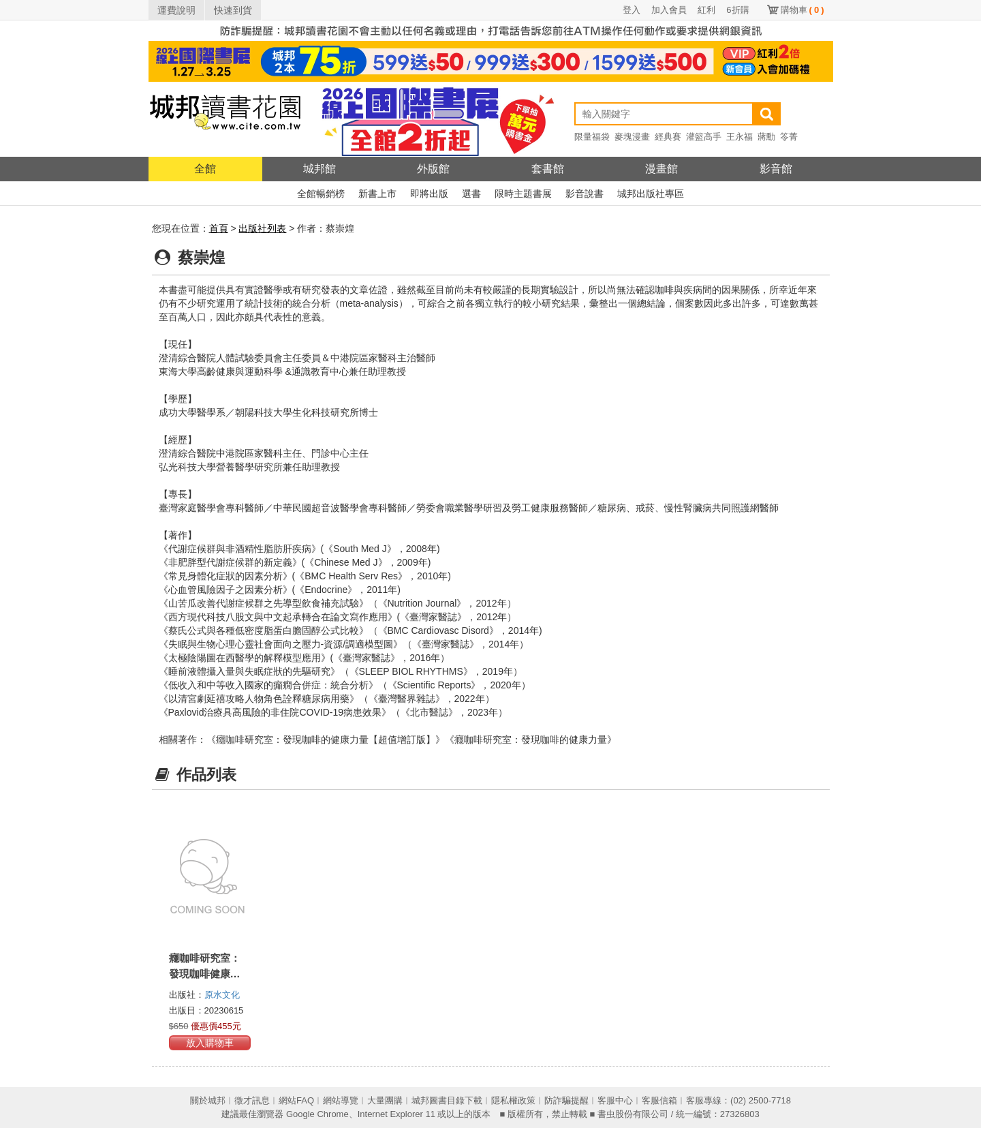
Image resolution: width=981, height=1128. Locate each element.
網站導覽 (340, 1100)
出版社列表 (262, 228)
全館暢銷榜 (321, 193)
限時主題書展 (523, 193)
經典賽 (668, 136)
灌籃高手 (703, 136)
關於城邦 (207, 1100)
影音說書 (584, 193)
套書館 (547, 168)
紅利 (706, 10)
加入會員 (669, 10)
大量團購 (385, 1100)
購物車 (802, 10)
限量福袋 (592, 136)
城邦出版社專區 (650, 193)
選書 (471, 193)
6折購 (737, 10)
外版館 (433, 168)
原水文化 (222, 995)
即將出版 (429, 193)
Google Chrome (317, 1114)
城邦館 (319, 168)
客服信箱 (659, 1100)
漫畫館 (661, 168)
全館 (205, 168)
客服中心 (615, 1100)
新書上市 (377, 193)
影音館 (776, 168)
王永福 (739, 136)
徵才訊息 (252, 1100)
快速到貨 (233, 10)
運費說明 (176, 10)
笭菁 (789, 136)
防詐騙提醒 (566, 1100)
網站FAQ (296, 1100)
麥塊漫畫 (632, 136)
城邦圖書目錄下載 (446, 1100)
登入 (631, 10)
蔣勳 (766, 136)
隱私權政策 (513, 1100)
